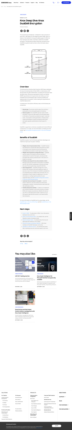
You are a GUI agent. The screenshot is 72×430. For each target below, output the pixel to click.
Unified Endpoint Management (5, 398)
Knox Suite (32, 398)
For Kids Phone (5, 415)
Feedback (70, 216)
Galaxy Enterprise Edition (49, 412)
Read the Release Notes (28, 220)
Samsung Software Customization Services (48, 407)
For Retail (4, 402)
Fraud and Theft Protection (7, 419)
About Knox (16, 2)
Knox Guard (46, 397)
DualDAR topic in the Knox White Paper (29, 202)
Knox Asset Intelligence (36, 410)
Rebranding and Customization (5, 412)
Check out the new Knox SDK (29, 216)
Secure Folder (18, 403)
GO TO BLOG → (54, 254)
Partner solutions (18, 410)
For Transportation (6, 406)
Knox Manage (34, 405)
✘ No (26, 243)
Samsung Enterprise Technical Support (50, 404)
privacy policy (39, 427)
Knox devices (17, 399)
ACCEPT (56, 425)
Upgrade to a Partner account (29, 226)
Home (2, 6)
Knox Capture (34, 412)
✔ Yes (21, 243)
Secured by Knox (18, 397)
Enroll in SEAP (26, 213)
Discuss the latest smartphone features (31, 223)
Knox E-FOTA (33, 407)
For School (5, 404)
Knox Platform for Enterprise (34, 401)
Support (61, 396)
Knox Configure (33, 417)
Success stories (18, 408)
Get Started (66, 2)
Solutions (5, 392)
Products (33, 392)
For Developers (63, 409)
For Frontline (5, 400)
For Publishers (5, 417)
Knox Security (23, 14)
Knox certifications (19, 401)
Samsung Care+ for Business (49, 401)
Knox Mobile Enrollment (36, 403)
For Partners (41, 2)
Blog (37, 2)
